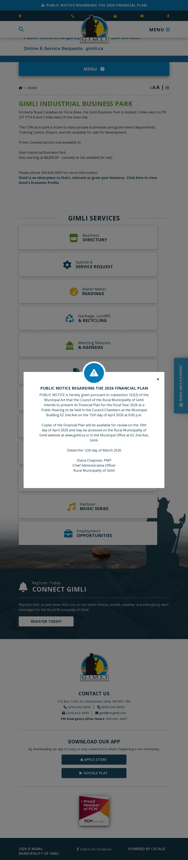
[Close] (158, 379)
